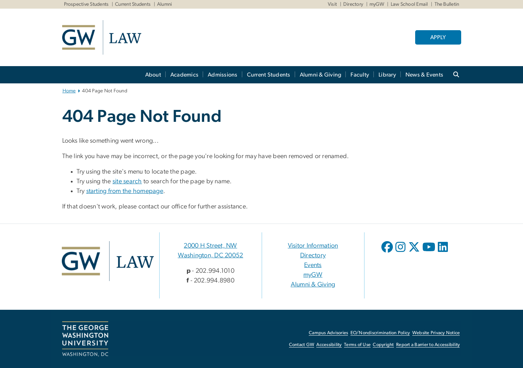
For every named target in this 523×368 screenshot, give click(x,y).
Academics (184, 75)
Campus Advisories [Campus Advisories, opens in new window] (328, 333)
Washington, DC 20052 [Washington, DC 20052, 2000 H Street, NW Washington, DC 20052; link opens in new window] (210, 255)
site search (127, 181)
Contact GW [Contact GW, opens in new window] (302, 344)
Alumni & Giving (320, 75)
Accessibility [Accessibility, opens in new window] (328, 344)
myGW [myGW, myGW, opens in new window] (377, 4)
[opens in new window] (387, 252)
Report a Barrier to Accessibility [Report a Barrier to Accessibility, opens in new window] (428, 344)
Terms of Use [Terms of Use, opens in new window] (357, 344)
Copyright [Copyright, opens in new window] (383, 344)
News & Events (424, 75)
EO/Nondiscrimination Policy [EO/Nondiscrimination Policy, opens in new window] (380, 333)
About (153, 75)
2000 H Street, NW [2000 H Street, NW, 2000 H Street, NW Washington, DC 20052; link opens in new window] (210, 246)
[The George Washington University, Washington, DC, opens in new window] (85, 338)
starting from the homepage (125, 191)
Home (69, 90)
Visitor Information (313, 246)
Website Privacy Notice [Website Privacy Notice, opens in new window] (436, 333)
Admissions (223, 75)
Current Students (133, 4)
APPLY (438, 37)
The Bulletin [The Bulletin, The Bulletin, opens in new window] (447, 4)
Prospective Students (86, 4)
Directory (353, 4)
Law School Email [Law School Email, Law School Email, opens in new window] (409, 4)
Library (387, 75)
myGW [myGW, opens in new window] (312, 275)
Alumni (164, 4)
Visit (332, 4)
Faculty (359, 75)
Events (313, 265)
